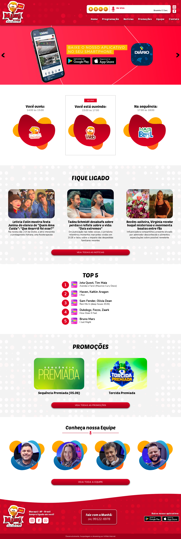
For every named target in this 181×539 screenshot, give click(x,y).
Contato (174, 19)
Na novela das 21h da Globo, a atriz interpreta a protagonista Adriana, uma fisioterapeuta (31, 226)
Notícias (128, 19)
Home (94, 19)
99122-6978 (99, 517)
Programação (110, 19)
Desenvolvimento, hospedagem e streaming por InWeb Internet (90, 536)
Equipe (160, 19)
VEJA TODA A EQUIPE (90, 482)
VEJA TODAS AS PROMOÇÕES (90, 405)
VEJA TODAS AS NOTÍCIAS (90, 252)
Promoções (145, 19)
